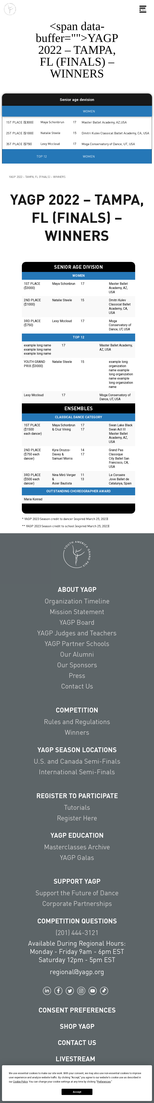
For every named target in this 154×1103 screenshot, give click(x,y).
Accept (77, 1092)
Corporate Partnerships (77, 903)
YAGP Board (77, 622)
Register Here (77, 818)
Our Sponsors (77, 665)
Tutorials (77, 807)
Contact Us (77, 686)
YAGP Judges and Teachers (77, 633)
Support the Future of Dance (77, 893)
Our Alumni (77, 654)
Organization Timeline (77, 601)
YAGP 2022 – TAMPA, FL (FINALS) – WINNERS (37, 176)
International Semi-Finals (77, 772)
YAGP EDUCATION (77, 835)
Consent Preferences (77, 1010)
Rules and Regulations (77, 721)
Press (77, 675)
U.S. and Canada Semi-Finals (77, 761)
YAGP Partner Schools (77, 643)
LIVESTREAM (77, 1058)
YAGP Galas (77, 857)
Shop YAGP (77, 1026)
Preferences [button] (104, 1081)
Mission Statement (77, 611)
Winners (77, 732)
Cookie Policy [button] (20, 1081)
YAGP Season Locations (77, 749)
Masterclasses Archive (77, 847)
